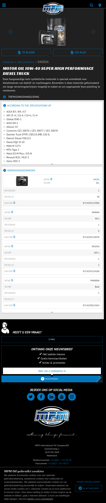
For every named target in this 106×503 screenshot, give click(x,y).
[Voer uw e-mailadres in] (52, 371)
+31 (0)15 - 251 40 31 (58, 463)
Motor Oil (10, 62)
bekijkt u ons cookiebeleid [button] (40, 499)
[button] (10, 32)
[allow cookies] (88, 488)
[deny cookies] (88, 482)
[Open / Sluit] (4, 5)
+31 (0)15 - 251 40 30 (60, 460)
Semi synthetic (27, 62)
